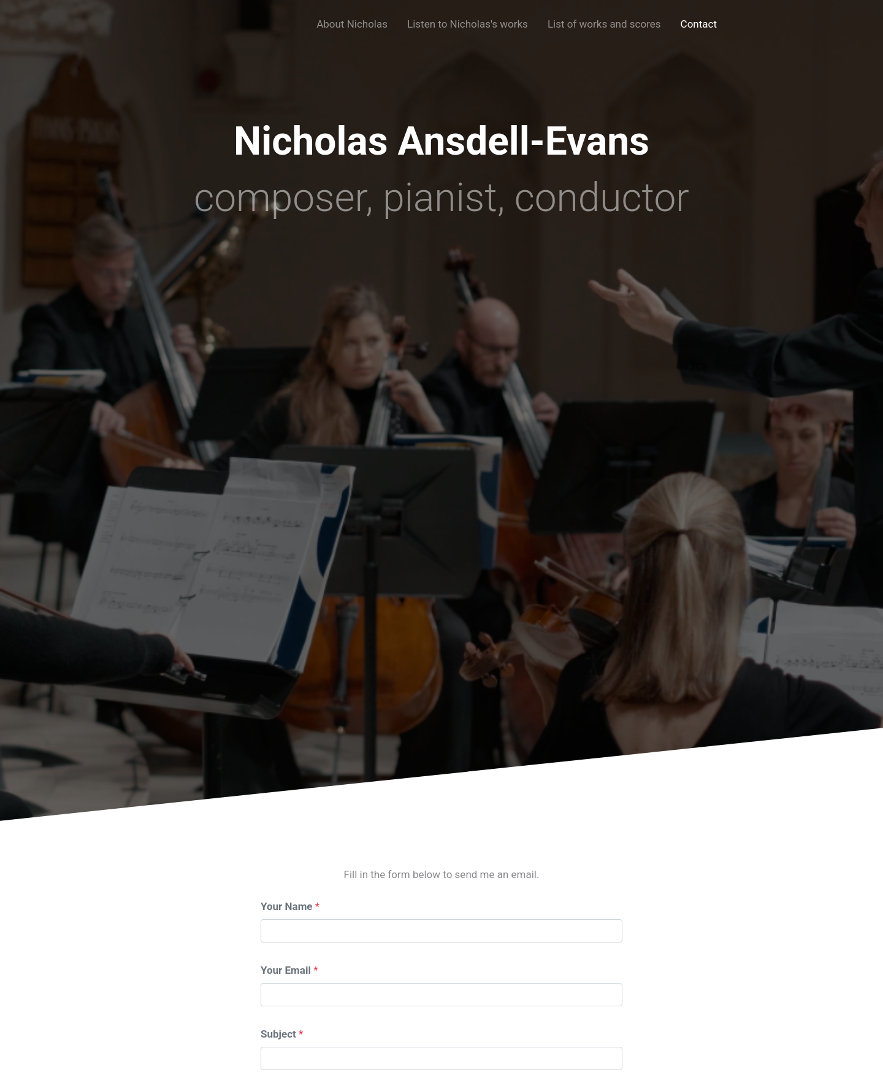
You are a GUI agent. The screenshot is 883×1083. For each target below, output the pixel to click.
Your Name (287, 906)
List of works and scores (604, 24)
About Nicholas (352, 24)
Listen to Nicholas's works (467, 24)
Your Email (286, 970)
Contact (699, 24)
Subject (278, 1034)
